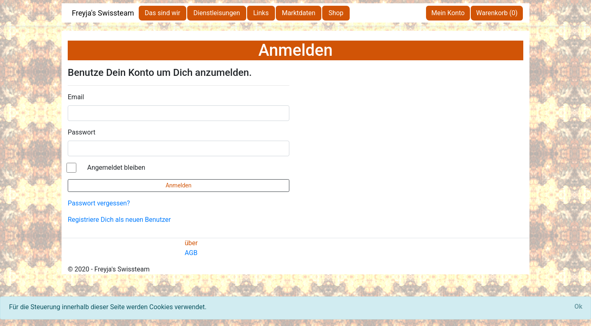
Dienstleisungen (216, 13)
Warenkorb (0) (497, 13)
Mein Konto (448, 13)
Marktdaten (299, 13)
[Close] (578, 307)
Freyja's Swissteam (103, 13)
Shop (335, 13)
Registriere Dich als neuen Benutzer (119, 219)
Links (261, 13)
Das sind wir (163, 13)
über (191, 243)
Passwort (81, 132)
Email (76, 97)
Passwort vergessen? (99, 203)
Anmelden (178, 185)
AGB (191, 253)
